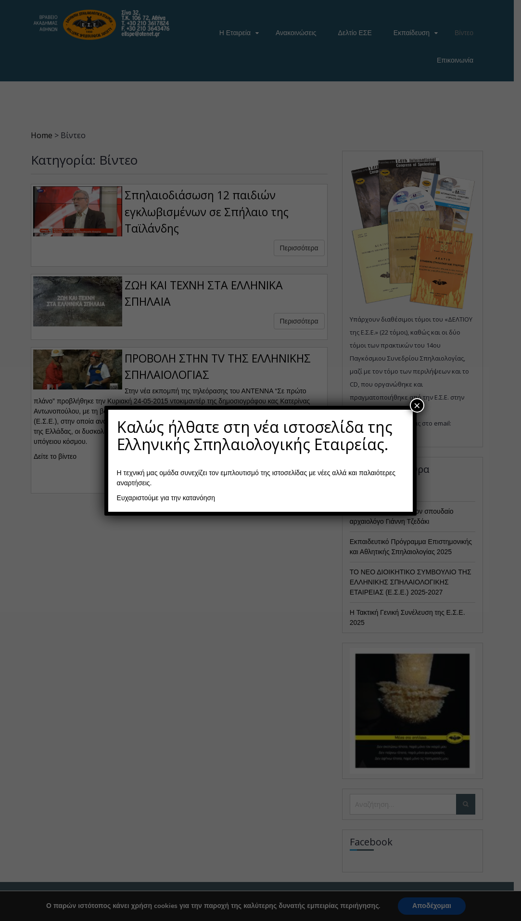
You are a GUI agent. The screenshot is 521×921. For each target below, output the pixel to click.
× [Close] (417, 405)
